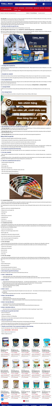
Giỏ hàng (49, 0)
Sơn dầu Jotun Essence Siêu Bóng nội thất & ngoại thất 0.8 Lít (15, 392)
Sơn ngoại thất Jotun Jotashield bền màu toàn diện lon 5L (25, 351)
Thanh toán (42, 0)
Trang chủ (2, 13)
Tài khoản (37, 0)
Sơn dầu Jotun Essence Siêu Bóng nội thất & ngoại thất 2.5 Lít (5, 392)
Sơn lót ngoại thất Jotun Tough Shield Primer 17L (36, 371)
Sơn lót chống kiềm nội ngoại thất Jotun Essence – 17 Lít (15, 371)
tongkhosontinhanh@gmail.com (9, 331)
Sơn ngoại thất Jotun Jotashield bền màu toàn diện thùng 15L (36, 351)
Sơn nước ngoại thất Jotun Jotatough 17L (25, 392)
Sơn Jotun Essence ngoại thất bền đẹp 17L (46, 392)
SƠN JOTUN (6, 13)
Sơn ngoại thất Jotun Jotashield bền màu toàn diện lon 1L (15, 351)
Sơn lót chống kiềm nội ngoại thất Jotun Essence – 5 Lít (25, 371)
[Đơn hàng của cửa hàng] (44, 13)
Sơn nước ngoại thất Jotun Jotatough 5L (36, 392)
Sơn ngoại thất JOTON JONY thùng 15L (4, 351)
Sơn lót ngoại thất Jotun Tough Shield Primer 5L (46, 371)
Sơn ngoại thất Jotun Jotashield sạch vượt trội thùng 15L (46, 351)
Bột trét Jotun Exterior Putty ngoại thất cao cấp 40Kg (5, 371)
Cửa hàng (46, 0)
